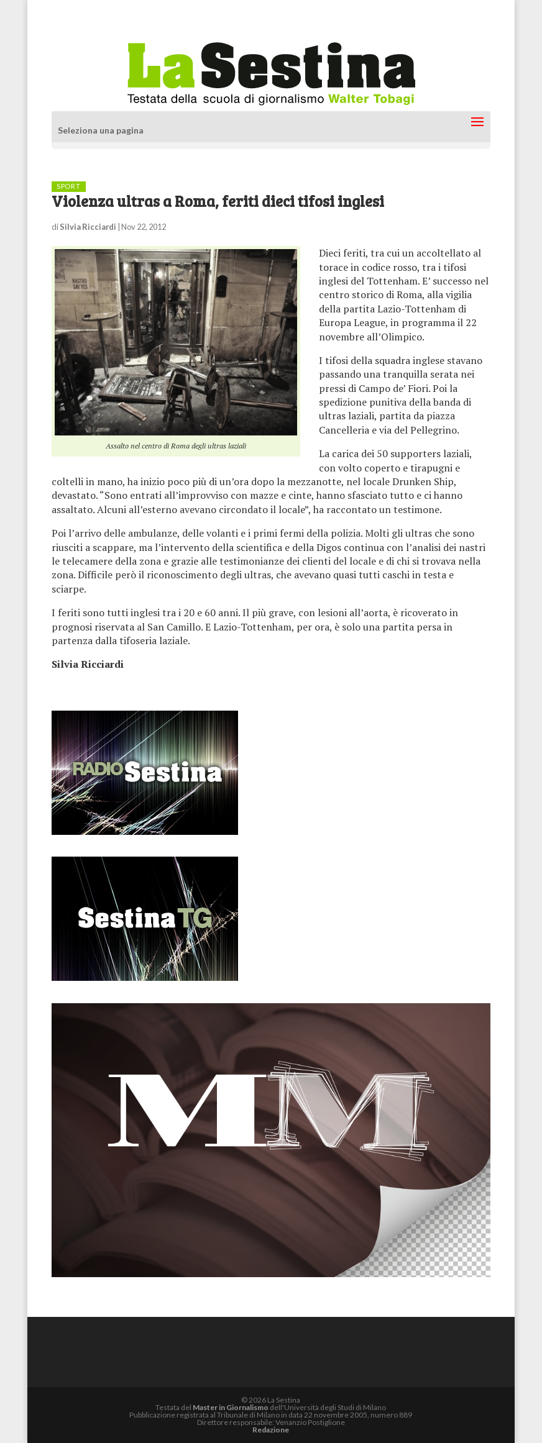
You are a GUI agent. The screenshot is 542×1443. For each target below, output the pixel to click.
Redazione (270, 1429)
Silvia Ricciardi (88, 227)
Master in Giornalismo (231, 1407)
